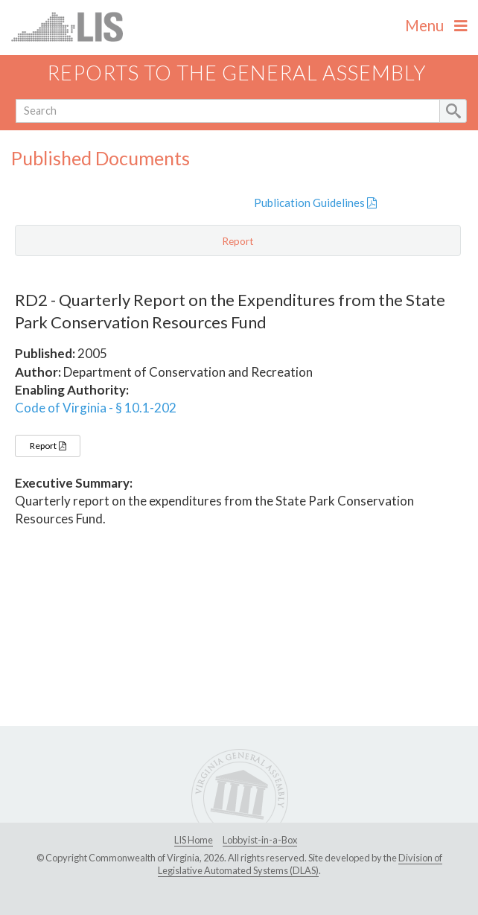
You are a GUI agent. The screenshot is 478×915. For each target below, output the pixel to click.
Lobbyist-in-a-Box (260, 840)
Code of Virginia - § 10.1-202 (95, 407)
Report (48, 445)
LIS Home (193, 840)
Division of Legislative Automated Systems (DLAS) (300, 864)
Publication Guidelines (315, 202)
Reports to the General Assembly (237, 72)
